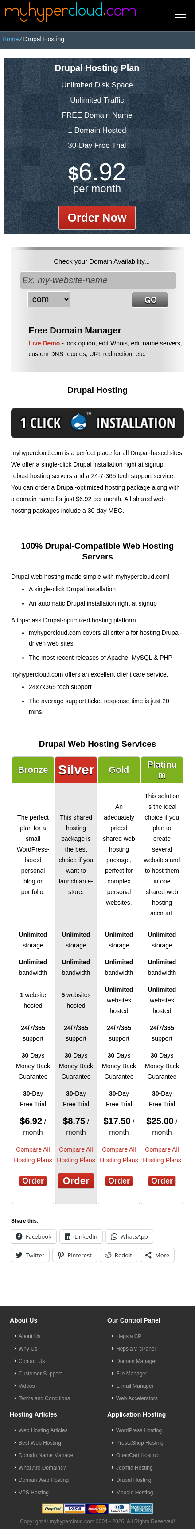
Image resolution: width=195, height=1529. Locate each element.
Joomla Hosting (134, 1468)
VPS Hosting (34, 1492)
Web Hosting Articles (43, 1430)
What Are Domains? (42, 1468)
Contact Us (32, 1361)
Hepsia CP (128, 1336)
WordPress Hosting (139, 1430)
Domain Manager (136, 1361)
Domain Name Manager (47, 1455)
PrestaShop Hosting (140, 1443)
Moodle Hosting (134, 1492)
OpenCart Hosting (137, 1455)
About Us (29, 1336)
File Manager (131, 1374)
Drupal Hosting (133, 1480)
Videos (27, 1386)
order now (97, 217)
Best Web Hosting (40, 1443)
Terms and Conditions (44, 1398)
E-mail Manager (135, 1386)
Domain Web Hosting (44, 1480)
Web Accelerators (137, 1398)
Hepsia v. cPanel (136, 1349)
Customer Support (40, 1374)
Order (33, 1180)
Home (10, 39)
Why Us (28, 1349)
